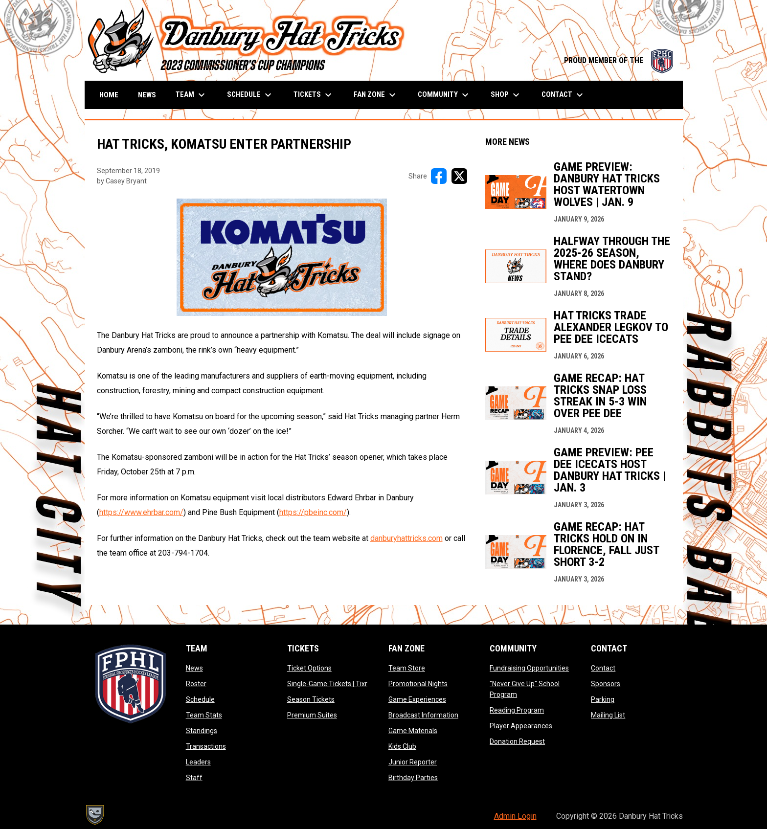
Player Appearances (521, 726)
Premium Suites (312, 715)
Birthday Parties (413, 778)
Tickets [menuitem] (313, 95)
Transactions (206, 746)
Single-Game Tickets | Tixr (327, 684)
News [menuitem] (147, 94)
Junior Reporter (412, 762)
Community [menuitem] (444, 95)
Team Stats (204, 715)
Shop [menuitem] (506, 95)
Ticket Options (309, 668)
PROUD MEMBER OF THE (618, 60)
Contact (603, 668)
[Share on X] (459, 176)
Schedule (200, 699)
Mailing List (608, 715)
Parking (602, 699)
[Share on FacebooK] (439, 176)
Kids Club (402, 746)
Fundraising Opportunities (529, 668)
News (194, 668)
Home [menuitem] (108, 94)
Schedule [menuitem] (250, 95)
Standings (201, 731)
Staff (194, 778)
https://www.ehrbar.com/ (141, 512)
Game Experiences (417, 699)
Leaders (198, 762)
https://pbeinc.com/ (313, 512)
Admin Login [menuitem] (515, 816)
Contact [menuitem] (563, 95)
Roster (196, 684)
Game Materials (412, 731)
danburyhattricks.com (406, 538)
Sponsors (605, 684)
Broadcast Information (423, 715)
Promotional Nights (418, 684)
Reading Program (517, 710)
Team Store (406, 668)
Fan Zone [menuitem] (376, 95)
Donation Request (517, 741)
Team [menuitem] (191, 95)
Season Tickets (311, 699)
